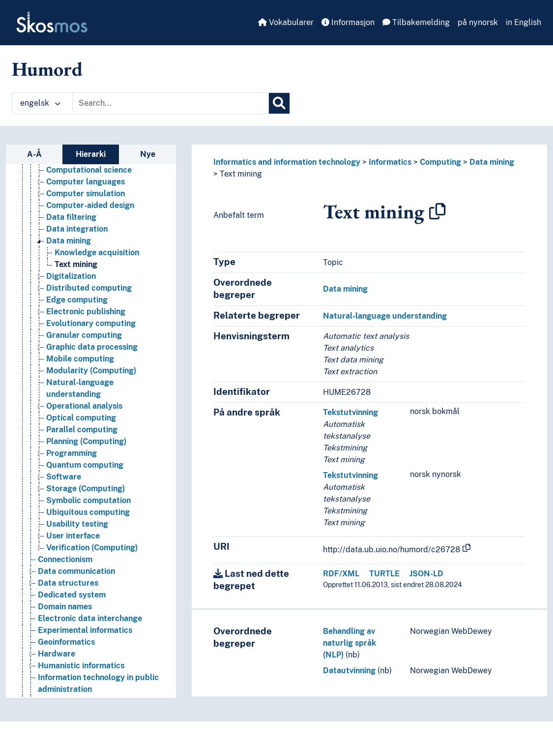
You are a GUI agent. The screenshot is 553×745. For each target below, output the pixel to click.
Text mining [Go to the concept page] (76, 264)
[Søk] (279, 103)
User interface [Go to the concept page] (73, 535)
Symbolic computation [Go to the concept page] (88, 500)
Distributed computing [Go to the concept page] (89, 288)
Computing (440, 162)
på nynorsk (478, 22)
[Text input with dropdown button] (170, 103)
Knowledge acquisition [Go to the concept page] (97, 252)
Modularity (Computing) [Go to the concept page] (91, 370)
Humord (47, 69)
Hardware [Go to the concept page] (56, 653)
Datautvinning (349, 670)
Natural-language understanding (385, 316)
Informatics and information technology (286, 162)
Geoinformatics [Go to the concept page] (66, 642)
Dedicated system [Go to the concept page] (72, 594)
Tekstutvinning (350, 412)
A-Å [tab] (34, 154)
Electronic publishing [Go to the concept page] (85, 311)
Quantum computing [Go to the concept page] (84, 465)
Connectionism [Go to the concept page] (65, 559)
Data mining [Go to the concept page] (68, 240)
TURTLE (384, 573)
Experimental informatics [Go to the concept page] (85, 630)
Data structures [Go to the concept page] (68, 583)
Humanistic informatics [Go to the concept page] (81, 665)
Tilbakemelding (416, 22)
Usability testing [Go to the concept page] (77, 524)
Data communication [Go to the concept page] (76, 571)
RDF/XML (341, 573)
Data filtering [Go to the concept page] (71, 217)
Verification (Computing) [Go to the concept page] (92, 547)
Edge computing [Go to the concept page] (77, 299)
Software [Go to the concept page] (63, 476)
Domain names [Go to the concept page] (65, 606)
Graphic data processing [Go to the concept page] (92, 347)
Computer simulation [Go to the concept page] (85, 193)
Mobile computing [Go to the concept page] (80, 358)
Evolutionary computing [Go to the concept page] (91, 323)
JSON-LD (426, 573)
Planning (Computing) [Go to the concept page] (86, 441)
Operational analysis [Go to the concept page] (84, 406)
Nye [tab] (147, 154)
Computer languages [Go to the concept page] (85, 181)
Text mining (241, 174)
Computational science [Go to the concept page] (89, 170)
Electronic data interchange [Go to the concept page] (90, 618)
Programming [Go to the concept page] (71, 453)
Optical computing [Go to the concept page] (81, 417)
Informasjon (348, 22)
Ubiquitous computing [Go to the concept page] (88, 512)
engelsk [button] (40, 103)
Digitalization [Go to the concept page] (71, 276)
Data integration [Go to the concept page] (77, 229)
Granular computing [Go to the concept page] (84, 335)
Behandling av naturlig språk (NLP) (349, 642)
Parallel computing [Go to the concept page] (81, 429)
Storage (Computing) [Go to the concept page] (85, 488)
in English (523, 22)
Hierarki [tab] (91, 154)
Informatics (390, 162)
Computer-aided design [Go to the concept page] (90, 205)
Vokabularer (286, 22)
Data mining (491, 162)
